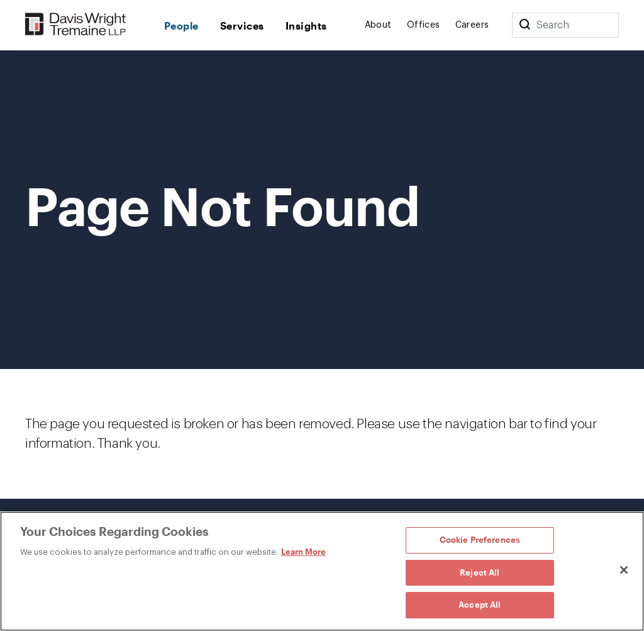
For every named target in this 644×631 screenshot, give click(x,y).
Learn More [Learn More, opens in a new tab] (303, 552)
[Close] (624, 570)
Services (242, 25)
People (181, 25)
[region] (322, 571)
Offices (423, 25)
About (378, 25)
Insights (306, 25)
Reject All (479, 572)
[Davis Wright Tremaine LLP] (75, 25)
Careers (472, 25)
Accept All (479, 605)
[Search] (524, 25)
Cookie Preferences (480, 540)
